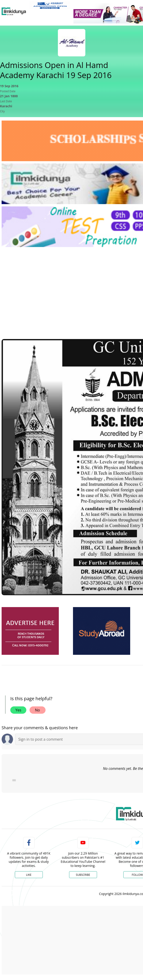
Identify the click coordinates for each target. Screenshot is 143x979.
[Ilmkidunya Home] (14, 11)
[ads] (30, 631)
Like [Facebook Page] (29, 875)
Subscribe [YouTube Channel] (83, 875)
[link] (50, 5)
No (37, 710)
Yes (18, 710)
